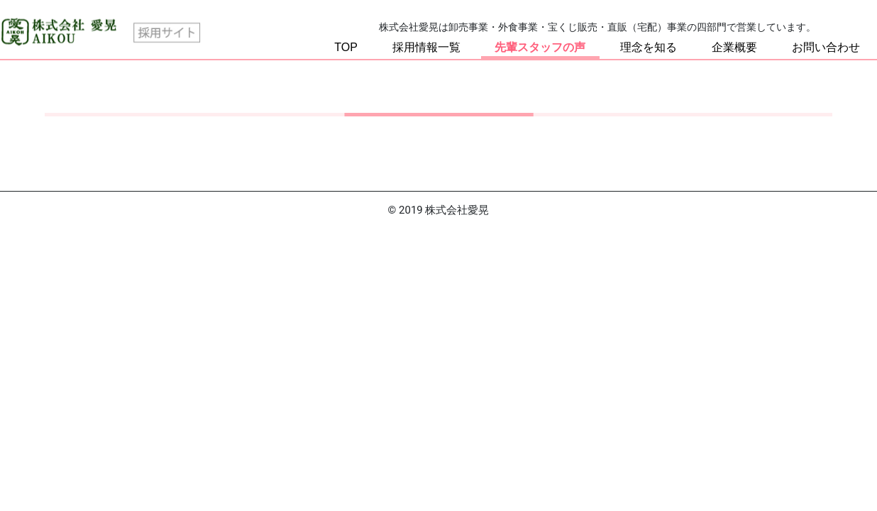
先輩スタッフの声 (540, 47)
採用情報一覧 (426, 47)
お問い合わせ (826, 47)
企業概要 (734, 47)
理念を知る (648, 47)
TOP (346, 47)
